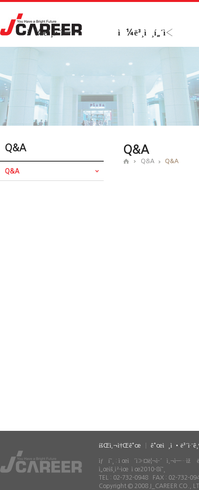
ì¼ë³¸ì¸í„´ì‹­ (145, 33)
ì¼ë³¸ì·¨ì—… (53, 33)
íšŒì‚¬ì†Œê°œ (120, 445)
